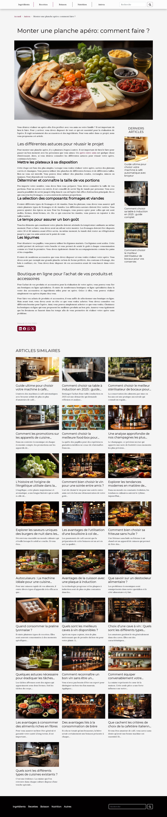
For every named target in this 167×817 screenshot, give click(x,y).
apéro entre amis (87, 153)
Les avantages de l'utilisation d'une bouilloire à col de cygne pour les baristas (83, 533)
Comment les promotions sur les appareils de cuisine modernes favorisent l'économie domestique (37, 439)
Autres (101, 4)
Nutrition (82, 4)
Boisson (62, 4)
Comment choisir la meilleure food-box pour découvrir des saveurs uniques (79, 439)
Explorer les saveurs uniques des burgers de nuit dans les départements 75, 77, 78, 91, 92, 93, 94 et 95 (36, 535)
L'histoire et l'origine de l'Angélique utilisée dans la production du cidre (35, 485)
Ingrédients (24, 4)
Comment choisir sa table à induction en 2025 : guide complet (136, 213)
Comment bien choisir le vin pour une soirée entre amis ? (83, 483)
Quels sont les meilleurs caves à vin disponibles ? (80, 628)
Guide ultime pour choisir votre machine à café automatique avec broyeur (135, 170)
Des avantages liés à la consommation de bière (79, 724)
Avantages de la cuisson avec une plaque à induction (83, 580)
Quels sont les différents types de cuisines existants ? (37, 772)
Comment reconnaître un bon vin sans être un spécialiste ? (80, 678)
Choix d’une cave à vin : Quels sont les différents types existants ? (129, 630)
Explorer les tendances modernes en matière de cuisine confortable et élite (127, 485)
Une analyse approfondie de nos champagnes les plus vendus (128, 437)
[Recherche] (132, 4)
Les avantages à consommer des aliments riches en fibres (37, 724)
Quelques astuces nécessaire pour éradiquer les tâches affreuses (37, 678)
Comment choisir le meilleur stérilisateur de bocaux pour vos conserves (134, 256)
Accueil (17, 16)
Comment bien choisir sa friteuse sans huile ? (126, 531)
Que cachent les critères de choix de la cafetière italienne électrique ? (129, 726)
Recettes (43, 4)
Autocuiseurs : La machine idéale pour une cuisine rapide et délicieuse (35, 581)
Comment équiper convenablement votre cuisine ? (125, 678)
